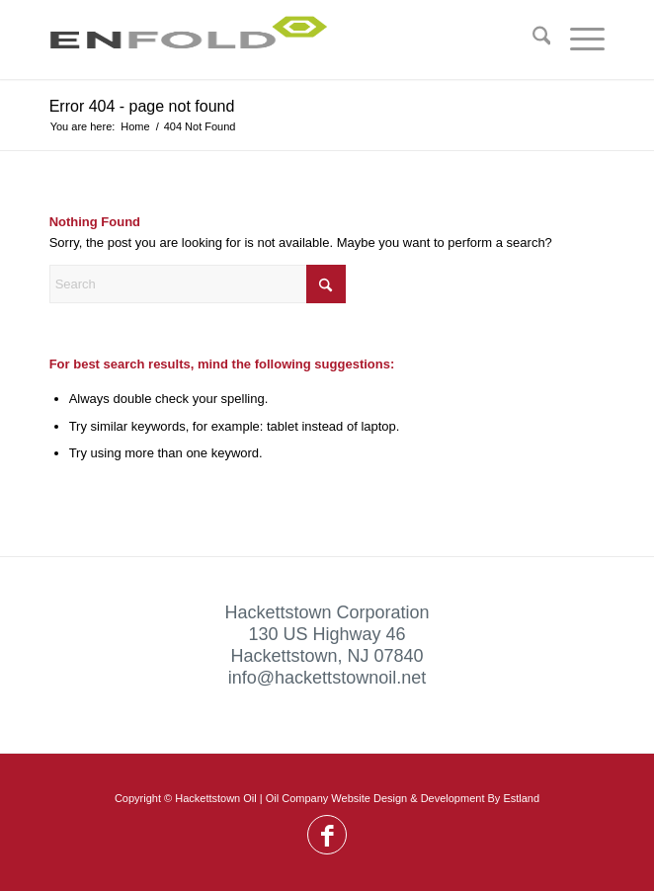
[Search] (532, 39)
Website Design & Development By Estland (435, 798)
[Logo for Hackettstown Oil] (271, 39)
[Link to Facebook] (327, 835)
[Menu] (577, 39)
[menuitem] (532, 39)
